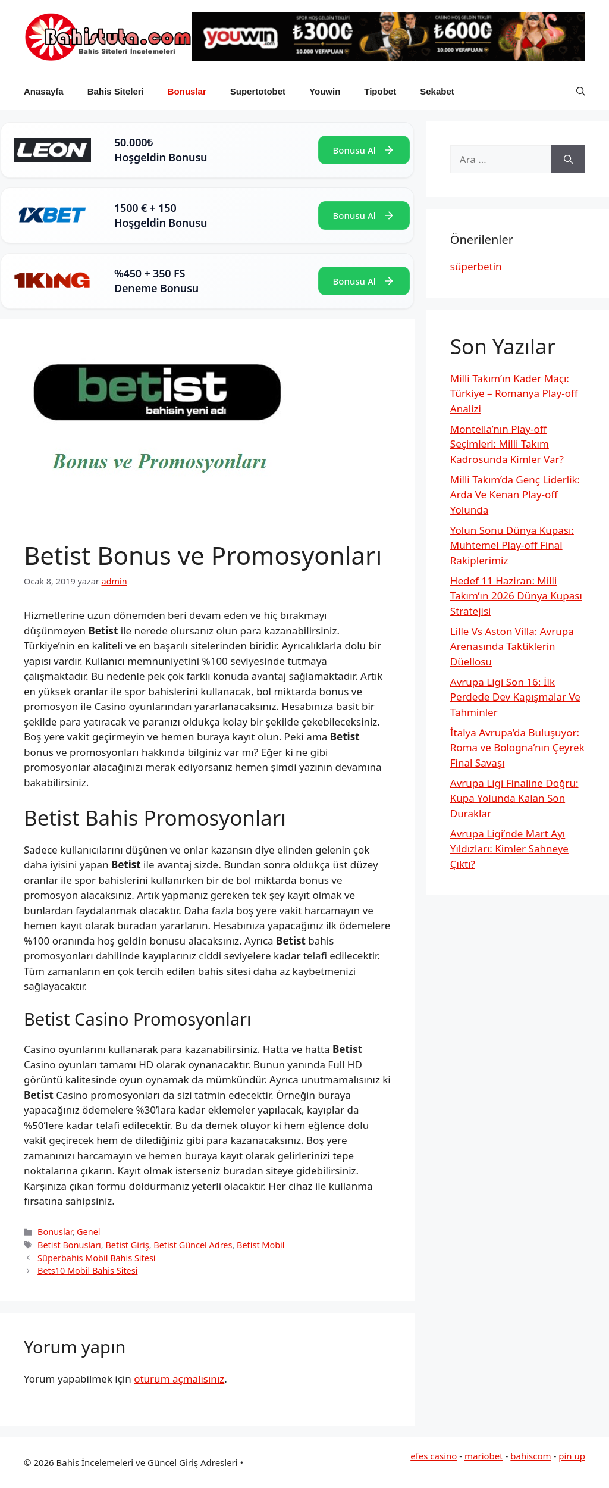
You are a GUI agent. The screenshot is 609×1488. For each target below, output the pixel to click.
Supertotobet (257, 91)
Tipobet (380, 91)
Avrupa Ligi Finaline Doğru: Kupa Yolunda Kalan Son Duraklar (514, 798)
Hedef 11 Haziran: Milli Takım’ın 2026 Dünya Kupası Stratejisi (516, 596)
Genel (88, 1231)
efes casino (433, 1456)
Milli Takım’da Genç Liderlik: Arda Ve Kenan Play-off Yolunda (515, 495)
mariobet (483, 1456)
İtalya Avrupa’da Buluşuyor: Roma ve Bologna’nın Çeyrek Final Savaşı (517, 748)
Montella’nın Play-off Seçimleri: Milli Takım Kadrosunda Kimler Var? (507, 444)
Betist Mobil (261, 1245)
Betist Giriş (127, 1245)
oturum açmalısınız (179, 1379)
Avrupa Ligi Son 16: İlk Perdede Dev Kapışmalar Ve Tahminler (515, 697)
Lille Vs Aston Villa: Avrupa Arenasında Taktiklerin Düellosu (512, 646)
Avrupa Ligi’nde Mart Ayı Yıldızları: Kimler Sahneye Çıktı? (509, 849)
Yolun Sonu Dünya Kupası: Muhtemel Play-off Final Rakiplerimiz (512, 545)
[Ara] (568, 159)
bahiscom (530, 1456)
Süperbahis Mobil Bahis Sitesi (96, 1258)
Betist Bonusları (69, 1245)
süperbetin (476, 266)
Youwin (324, 91)
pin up (571, 1456)
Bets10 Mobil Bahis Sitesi (87, 1270)
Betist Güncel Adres (192, 1245)
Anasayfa (44, 91)
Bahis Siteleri (115, 91)
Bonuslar (187, 91)
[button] (580, 92)
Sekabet (437, 91)
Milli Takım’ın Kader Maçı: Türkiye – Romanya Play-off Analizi (514, 393)
